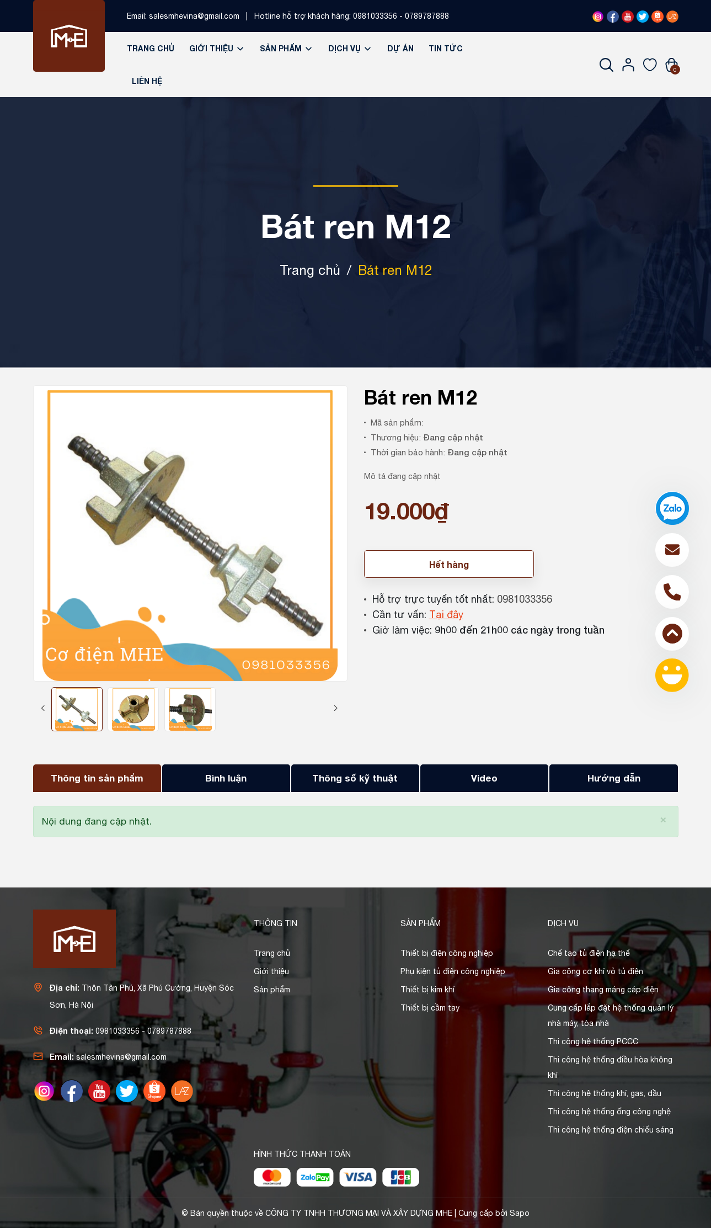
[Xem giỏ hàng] (671, 64)
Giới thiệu (217, 48)
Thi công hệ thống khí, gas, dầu (604, 1093)
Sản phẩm (286, 48)
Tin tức (446, 48)
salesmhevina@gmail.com (194, 16)
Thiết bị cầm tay (429, 1007)
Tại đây (446, 614)
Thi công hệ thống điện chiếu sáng (610, 1129)
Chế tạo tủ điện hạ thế (589, 953)
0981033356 (375, 16)
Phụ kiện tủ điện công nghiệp (452, 971)
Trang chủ (150, 48)
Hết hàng (449, 564)
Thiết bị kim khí (427, 989)
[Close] (663, 818)
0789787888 (427, 16)
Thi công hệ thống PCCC (593, 1041)
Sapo (520, 1213)
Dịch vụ (350, 48)
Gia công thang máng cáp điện (603, 989)
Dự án (400, 48)
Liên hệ (147, 81)
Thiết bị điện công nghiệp (446, 953)
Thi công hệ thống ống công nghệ (609, 1111)
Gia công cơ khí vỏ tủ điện (595, 971)
